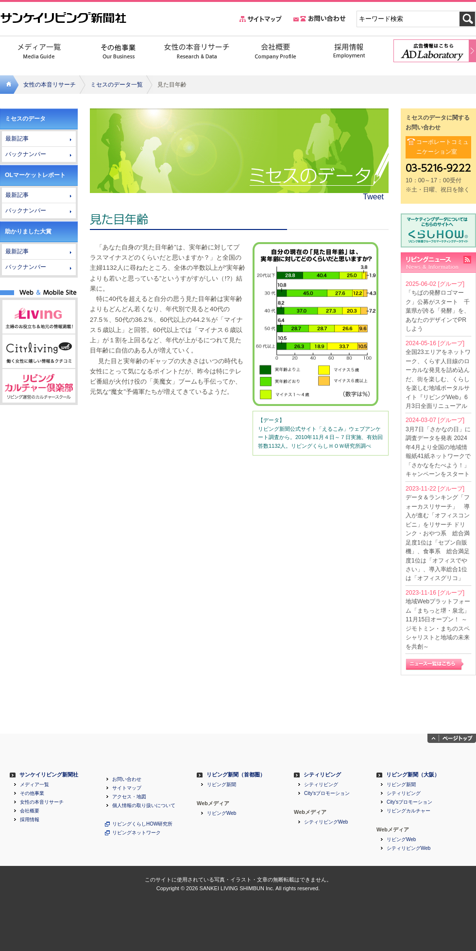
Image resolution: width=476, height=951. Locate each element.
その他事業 (32, 793)
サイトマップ (126, 788)
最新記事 (17, 138)
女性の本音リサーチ (49, 84)
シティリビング (322, 774)
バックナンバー (25, 154)
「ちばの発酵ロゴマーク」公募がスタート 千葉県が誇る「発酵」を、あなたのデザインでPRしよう (438, 310)
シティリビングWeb (326, 822)
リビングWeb (221, 813)
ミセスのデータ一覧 (116, 84)
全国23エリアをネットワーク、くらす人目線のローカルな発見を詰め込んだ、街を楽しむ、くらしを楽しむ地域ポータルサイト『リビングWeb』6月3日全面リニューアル (438, 379)
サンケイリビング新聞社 (48, 774)
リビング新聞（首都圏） (235, 774)
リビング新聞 (221, 784)
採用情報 (29, 819)
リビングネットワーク (136, 832)
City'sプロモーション (327, 793)
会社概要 (29, 811)
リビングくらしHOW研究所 (142, 824)
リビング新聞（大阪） (413, 774)
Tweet (373, 197)
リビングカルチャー (408, 811)
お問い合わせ (126, 779)
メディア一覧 (34, 784)
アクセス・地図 (129, 796)
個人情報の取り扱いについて (143, 805)
